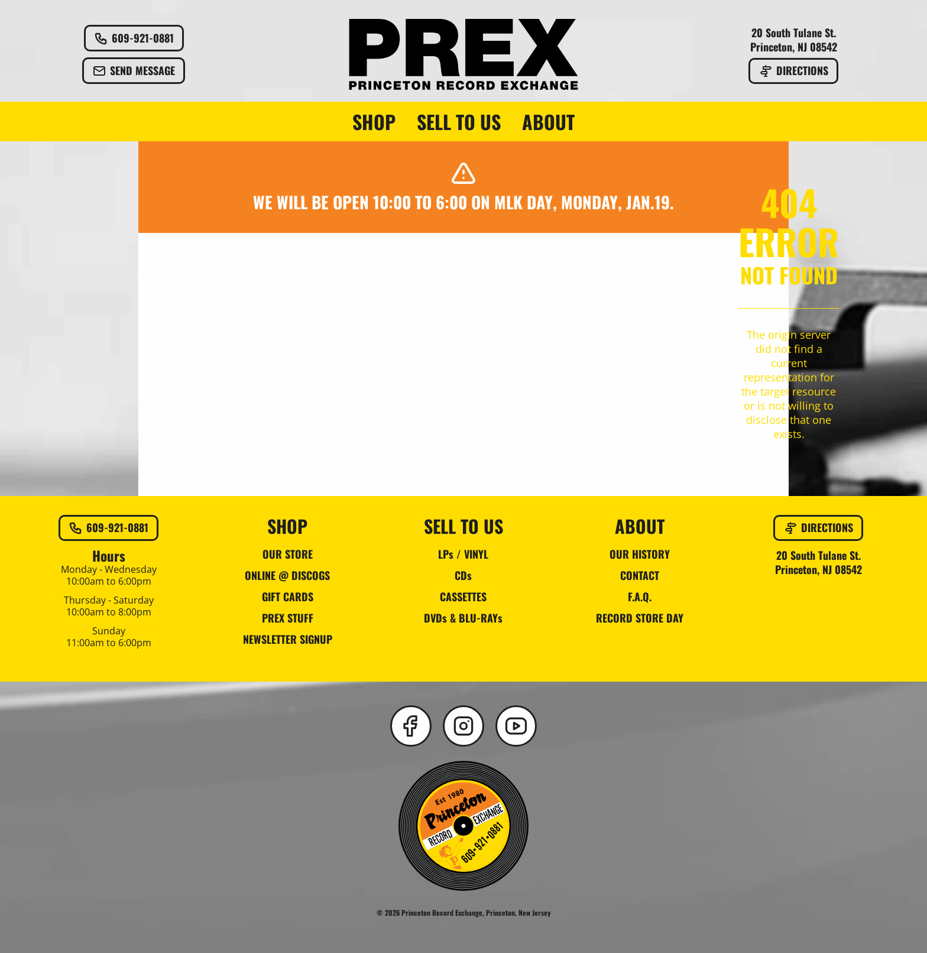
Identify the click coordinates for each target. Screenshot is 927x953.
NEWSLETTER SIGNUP (287, 639)
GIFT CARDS (287, 596)
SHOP (374, 121)
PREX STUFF (287, 617)
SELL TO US (459, 121)
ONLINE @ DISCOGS (287, 575)
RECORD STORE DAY (639, 617)
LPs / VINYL (463, 554)
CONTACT (639, 575)
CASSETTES (463, 596)
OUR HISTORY (640, 554)
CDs (463, 575)
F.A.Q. (640, 596)
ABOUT (548, 121)
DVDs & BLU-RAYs (463, 617)
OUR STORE (287, 554)
